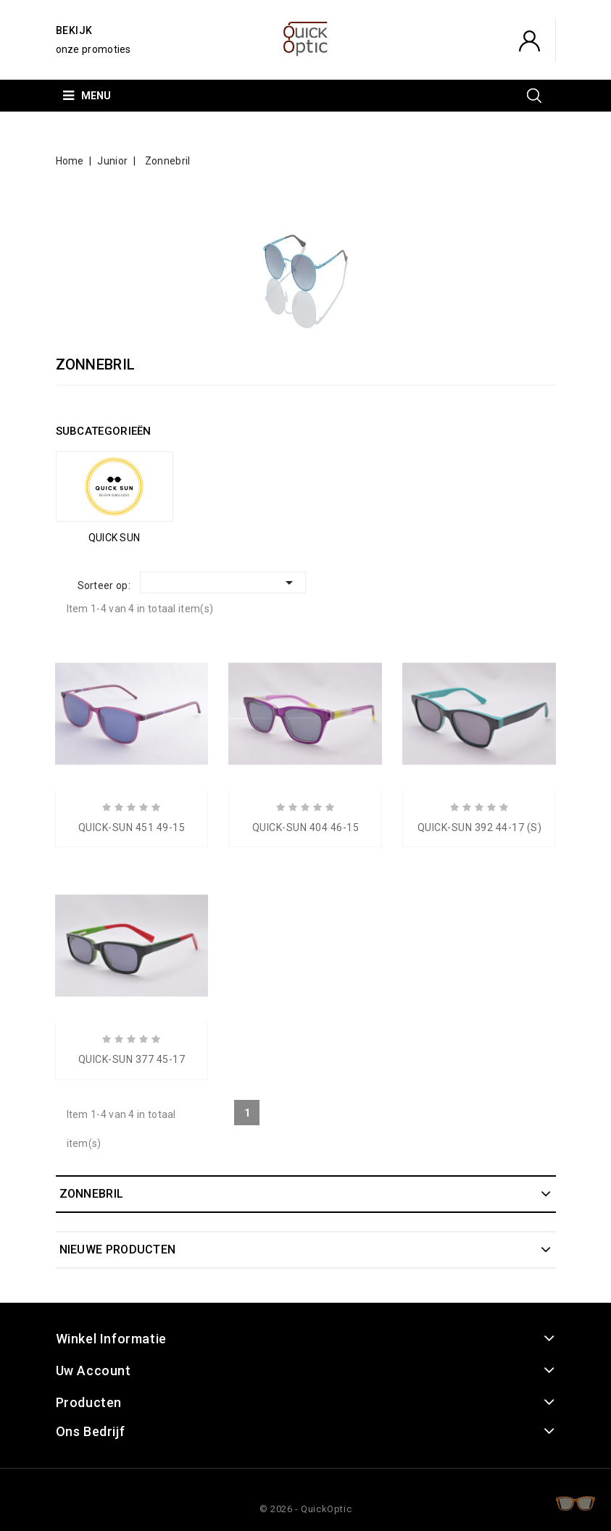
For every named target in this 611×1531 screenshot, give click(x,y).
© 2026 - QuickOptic (305, 1508)
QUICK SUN (114, 537)
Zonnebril (91, 1194)
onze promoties (93, 49)
